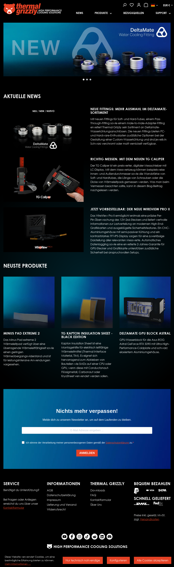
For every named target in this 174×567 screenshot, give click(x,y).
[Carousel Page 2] (87, 79)
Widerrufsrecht (56, 509)
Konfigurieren (118, 560)
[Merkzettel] (131, 4)
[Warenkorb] (146, 4)
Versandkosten (149, 519)
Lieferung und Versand (61, 504)
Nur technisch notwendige (83, 560)
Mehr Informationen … (18, 563)
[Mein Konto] (138, 4)
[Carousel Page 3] (90, 79)
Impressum (54, 500)
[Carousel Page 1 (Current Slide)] (83, 79)
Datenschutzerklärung (117, 442)
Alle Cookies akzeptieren (152, 560)
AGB (50, 490)
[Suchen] (124, 4)
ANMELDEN (87, 453)
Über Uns (96, 504)
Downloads (97, 490)
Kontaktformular (13, 507)
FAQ (93, 495)
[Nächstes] (5, 52)
